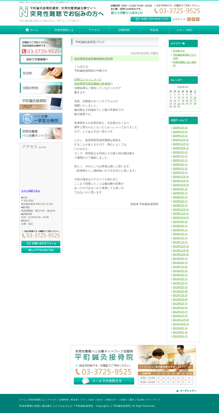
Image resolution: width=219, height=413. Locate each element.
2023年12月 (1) (181, 209)
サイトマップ (153, 399)
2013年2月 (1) (180, 279)
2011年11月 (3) (181, 320)
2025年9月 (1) (180, 152)
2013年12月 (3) (181, 246)
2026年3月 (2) (180, 127)
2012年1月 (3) (180, 315)
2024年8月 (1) (180, 193)
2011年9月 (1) (180, 328)
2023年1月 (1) (180, 238)
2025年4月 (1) (180, 160)
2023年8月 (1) (180, 226)
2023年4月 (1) (180, 230)
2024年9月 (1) (180, 189)
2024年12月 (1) (181, 176)
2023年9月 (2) (180, 221)
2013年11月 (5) (181, 250)
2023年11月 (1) (181, 213)
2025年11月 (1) (181, 144)
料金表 (74, 399)
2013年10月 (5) (181, 254)
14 (195, 97)
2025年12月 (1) (181, 140)
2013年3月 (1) (180, 274)
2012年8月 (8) (180, 291)
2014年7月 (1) (180, 242)
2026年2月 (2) (180, 131)
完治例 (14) (179, 50)
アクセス (52, 399)
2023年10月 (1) (181, 217)
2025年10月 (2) (181, 148)
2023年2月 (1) (180, 234)
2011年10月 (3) (181, 324)
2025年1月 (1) (180, 172)
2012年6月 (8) (180, 299)
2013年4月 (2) (180, 271)
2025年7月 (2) (180, 156)
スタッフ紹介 (87, 399)
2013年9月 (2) (180, 258)
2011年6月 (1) (180, 336)
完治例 (140, 399)
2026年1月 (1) (180, 135)
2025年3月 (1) (180, 164)
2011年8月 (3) (180, 332)
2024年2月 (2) (180, 205)
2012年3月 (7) (180, 311)
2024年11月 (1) (181, 180)
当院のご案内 (127, 399)
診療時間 (64, 399)
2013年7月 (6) (180, 266)
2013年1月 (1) (180, 283)
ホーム (22, 399)
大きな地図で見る (30, 190)
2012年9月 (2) (180, 287)
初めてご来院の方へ (107, 399)
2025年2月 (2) (180, 168)
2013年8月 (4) (180, 262)
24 (179, 103)
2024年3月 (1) (180, 201)
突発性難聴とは (36, 399)
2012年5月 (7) (180, 303)
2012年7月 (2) (180, 295)
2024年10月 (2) (181, 185)
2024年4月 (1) (180, 197)
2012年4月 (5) (180, 307)
